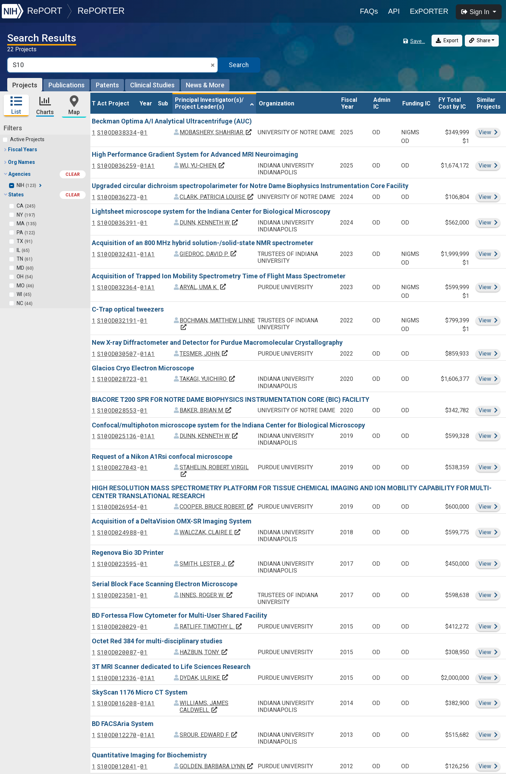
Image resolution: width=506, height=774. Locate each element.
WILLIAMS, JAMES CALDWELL (204, 706)
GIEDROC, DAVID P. (208, 253)
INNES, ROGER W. (206, 594)
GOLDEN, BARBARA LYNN (217, 765)
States (45, 195)
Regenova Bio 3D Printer (128, 552)
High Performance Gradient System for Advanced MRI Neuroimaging (195, 154)
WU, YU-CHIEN (202, 165)
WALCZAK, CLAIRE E (210, 532)
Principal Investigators (33, 653)
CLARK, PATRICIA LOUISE (217, 196)
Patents (107, 85)
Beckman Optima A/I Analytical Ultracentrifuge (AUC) (172, 121)
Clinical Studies (152, 85)
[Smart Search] (112, 65)
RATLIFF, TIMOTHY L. (211, 626)
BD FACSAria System (123, 723)
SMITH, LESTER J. (207, 563)
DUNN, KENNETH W (209, 221)
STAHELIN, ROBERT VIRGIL (214, 470)
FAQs (369, 11)
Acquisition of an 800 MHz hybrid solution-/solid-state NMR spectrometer (202, 242)
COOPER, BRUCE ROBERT (217, 506)
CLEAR (72, 174)
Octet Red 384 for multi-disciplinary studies (157, 640)
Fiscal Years (20, 149)
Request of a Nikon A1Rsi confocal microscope (162, 456)
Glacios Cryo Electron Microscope (143, 367)
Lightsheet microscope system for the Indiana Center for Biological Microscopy (211, 211)
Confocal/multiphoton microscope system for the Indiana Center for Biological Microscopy (228, 424)
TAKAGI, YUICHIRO (208, 378)
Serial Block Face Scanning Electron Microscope (164, 583)
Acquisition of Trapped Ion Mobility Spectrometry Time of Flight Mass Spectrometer (219, 275)
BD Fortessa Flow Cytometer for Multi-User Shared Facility (179, 615)
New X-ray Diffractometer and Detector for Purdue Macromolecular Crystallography (217, 342)
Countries (17, 640)
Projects (24, 85)
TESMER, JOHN (204, 352)
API (394, 11)
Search (239, 65)
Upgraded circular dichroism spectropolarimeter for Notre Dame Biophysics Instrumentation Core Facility (250, 185)
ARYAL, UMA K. (203, 286)
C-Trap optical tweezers (128, 309)
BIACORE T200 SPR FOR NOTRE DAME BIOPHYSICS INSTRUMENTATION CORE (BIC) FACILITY (230, 399)
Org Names (19, 162)
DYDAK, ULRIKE (204, 677)
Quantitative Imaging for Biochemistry (149, 754)
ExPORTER (429, 11)
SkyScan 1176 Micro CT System (140, 691)
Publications (66, 85)
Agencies (45, 174)
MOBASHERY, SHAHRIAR (216, 132)
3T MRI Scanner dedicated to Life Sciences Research (171, 666)
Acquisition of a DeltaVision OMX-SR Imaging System (172, 521)
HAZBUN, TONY (204, 651)
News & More (205, 85)
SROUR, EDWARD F (209, 734)
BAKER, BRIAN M (206, 409)
